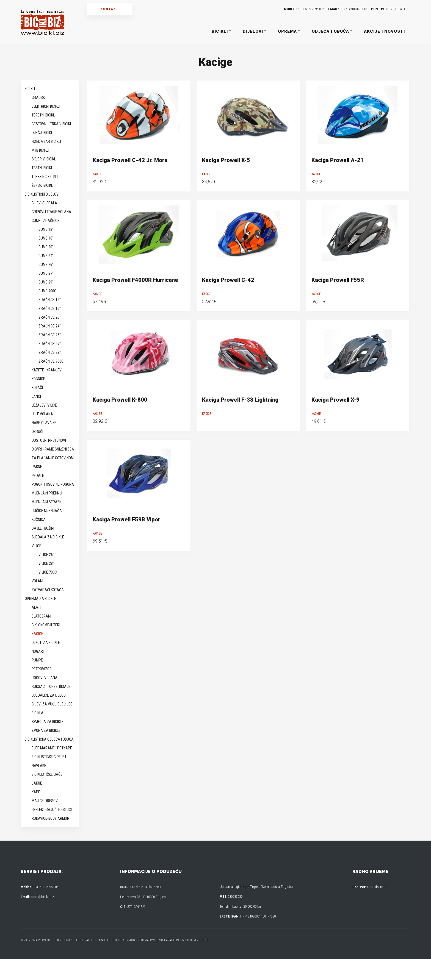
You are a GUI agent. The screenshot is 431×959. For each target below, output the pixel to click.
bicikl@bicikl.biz (353, 9)
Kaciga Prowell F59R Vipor (126, 519)
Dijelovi (254, 31)
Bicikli (221, 31)
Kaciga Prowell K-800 (120, 399)
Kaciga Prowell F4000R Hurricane (135, 280)
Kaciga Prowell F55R (337, 280)
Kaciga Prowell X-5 (226, 160)
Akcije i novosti (384, 31)
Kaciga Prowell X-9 (335, 399)
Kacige (97, 174)
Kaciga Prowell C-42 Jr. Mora (130, 160)
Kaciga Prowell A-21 (337, 160)
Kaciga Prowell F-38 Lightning (240, 399)
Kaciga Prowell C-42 (228, 280)
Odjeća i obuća (332, 31)
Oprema (288, 31)
